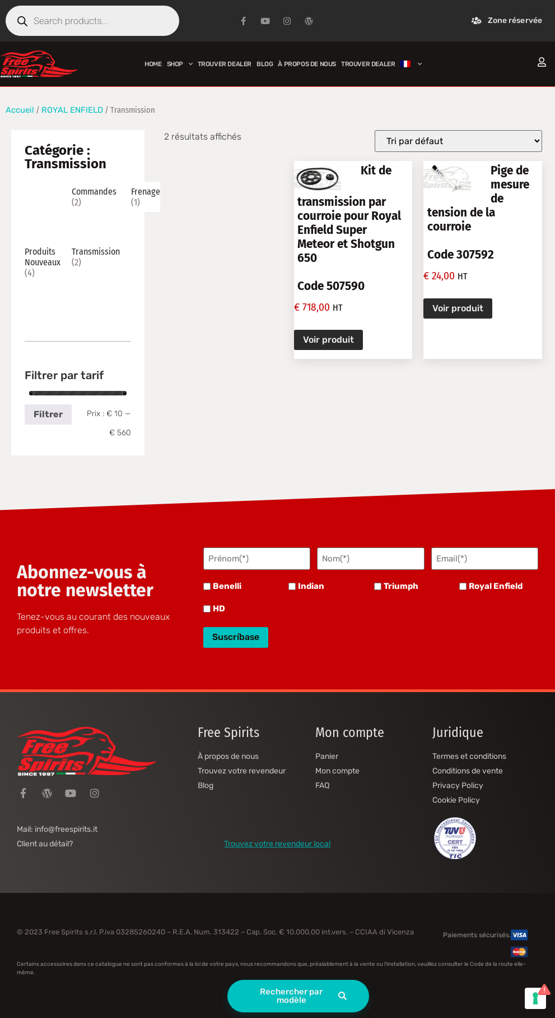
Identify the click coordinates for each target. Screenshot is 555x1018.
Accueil (20, 110)
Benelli (227, 586)
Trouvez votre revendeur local (277, 843)
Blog (264, 64)
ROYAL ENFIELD (72, 110)
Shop (180, 64)
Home (152, 64)
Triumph (401, 586)
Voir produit (328, 339)
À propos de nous (307, 64)
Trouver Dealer (224, 64)
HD (219, 609)
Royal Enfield (496, 586)
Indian (311, 586)
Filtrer (48, 414)
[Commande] (458, 141)
